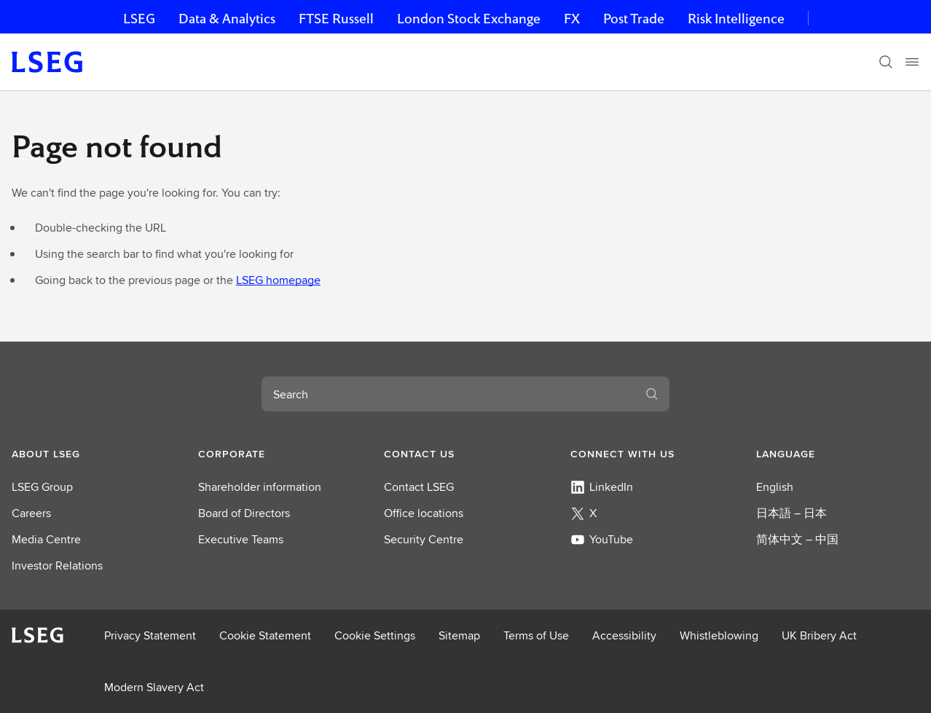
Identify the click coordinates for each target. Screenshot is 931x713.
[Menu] (912, 62)
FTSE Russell (336, 18)
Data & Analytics (226, 18)
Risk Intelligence (736, 18)
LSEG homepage (278, 280)
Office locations (423, 513)
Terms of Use (536, 635)
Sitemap (459, 635)
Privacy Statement (150, 635)
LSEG (139, 18)
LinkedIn (601, 486)
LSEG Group (42, 486)
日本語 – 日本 (791, 513)
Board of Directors (244, 513)
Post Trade (633, 18)
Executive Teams (240, 539)
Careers (31, 513)
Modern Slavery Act (154, 687)
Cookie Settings (374, 635)
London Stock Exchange (469, 18)
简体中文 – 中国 (797, 539)
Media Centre (46, 539)
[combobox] (448, 394)
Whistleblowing (719, 635)
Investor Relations (57, 565)
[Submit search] (652, 394)
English (774, 486)
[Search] (886, 62)
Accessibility (624, 635)
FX (572, 18)
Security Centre (423, 539)
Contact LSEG (419, 486)
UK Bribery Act (819, 635)
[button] (93, 453)
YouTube (601, 539)
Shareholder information (259, 486)
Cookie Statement (265, 635)
